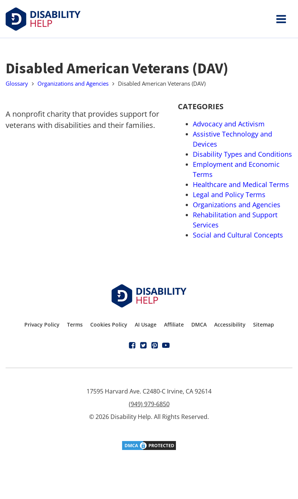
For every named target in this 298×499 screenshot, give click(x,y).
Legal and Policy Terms (229, 194)
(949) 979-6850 (149, 404)
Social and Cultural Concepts (238, 234)
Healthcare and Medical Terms (241, 184)
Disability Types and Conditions (242, 154)
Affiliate (174, 324)
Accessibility (230, 324)
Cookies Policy (108, 324)
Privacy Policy (42, 324)
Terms (75, 324)
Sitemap (263, 324)
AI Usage (145, 324)
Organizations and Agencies (73, 83)
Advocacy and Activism (229, 123)
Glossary (17, 83)
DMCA (199, 324)
